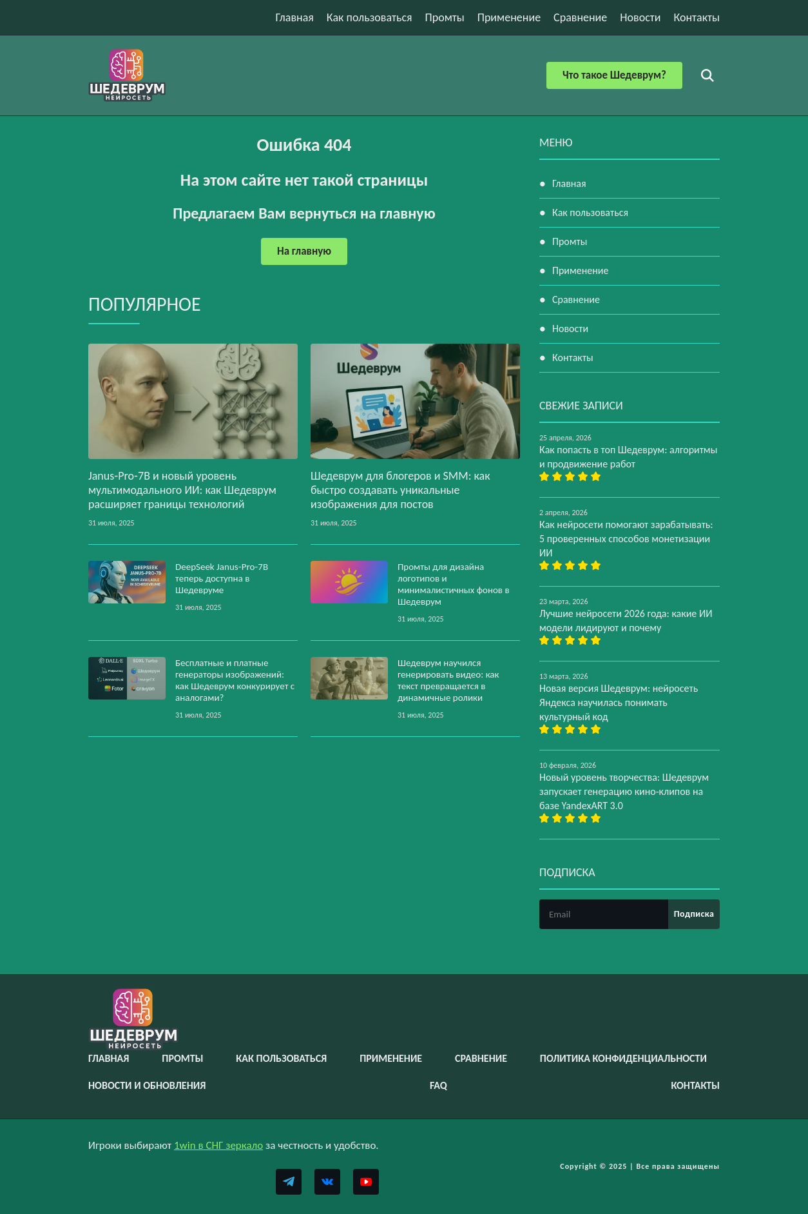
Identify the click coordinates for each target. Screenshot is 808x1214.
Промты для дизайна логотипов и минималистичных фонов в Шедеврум (454, 584)
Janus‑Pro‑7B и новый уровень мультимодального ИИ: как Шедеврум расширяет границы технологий (182, 490)
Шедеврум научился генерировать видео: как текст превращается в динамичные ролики (448, 680)
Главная (295, 17)
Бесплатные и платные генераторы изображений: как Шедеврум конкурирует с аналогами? (234, 680)
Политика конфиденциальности (623, 1058)
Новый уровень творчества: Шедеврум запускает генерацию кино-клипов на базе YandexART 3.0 (624, 791)
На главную (304, 251)
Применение (509, 17)
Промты (445, 17)
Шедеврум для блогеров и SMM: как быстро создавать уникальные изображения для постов (400, 490)
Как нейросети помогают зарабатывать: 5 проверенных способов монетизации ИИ (626, 538)
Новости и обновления (147, 1085)
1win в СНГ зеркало (218, 1145)
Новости (640, 17)
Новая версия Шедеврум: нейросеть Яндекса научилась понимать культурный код (618, 702)
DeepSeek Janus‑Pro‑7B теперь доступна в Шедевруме (221, 578)
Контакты (696, 17)
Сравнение (580, 17)
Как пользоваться (369, 17)
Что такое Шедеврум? (614, 75)
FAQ (438, 1085)
